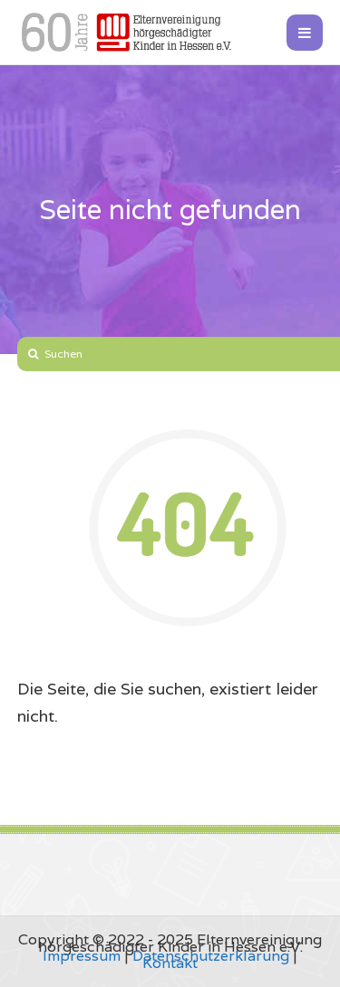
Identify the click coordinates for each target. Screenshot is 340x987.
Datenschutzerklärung (210, 955)
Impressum (82, 955)
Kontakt (170, 963)
